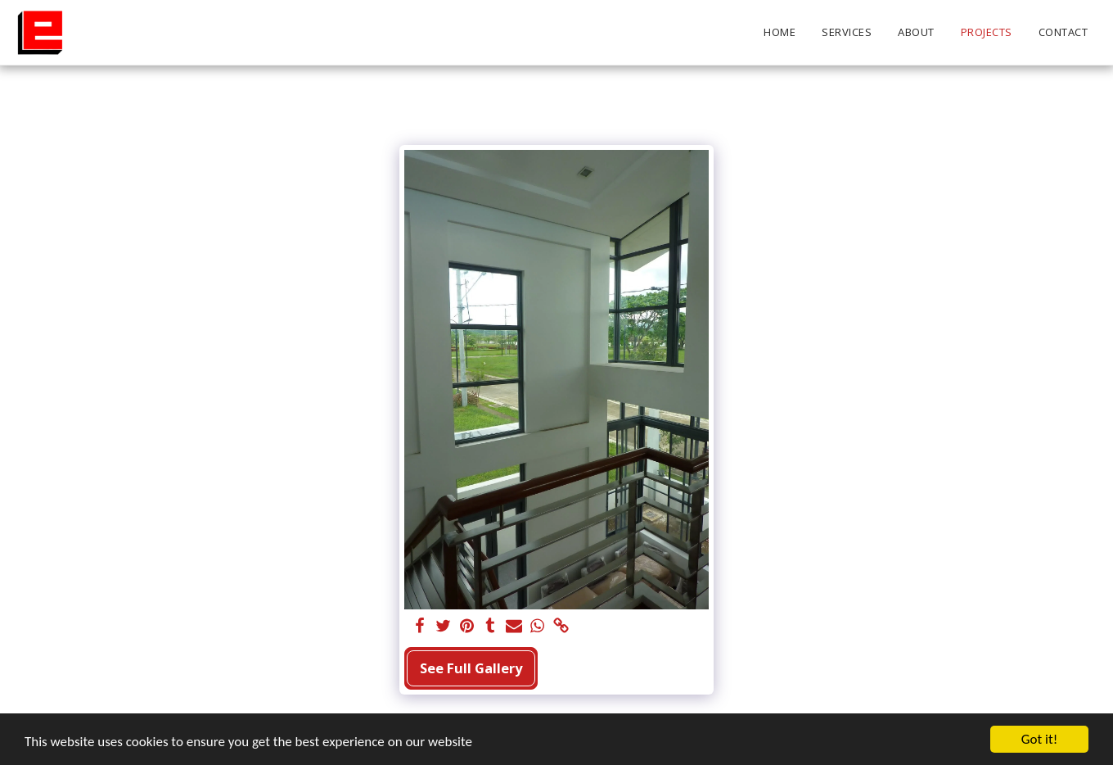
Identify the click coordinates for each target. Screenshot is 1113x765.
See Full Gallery (471, 668)
